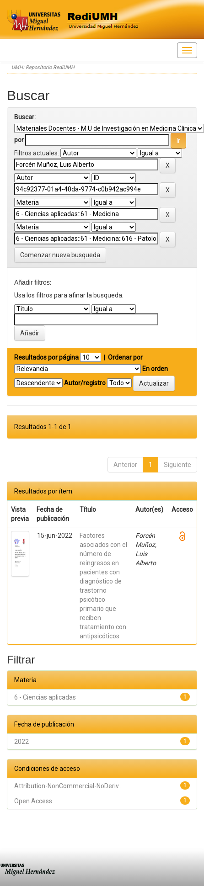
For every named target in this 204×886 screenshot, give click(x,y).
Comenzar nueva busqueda (60, 255)
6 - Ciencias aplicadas (45, 697)
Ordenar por (125, 357)
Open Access (33, 801)
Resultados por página (46, 357)
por (19, 139)
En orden (155, 368)
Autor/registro (85, 383)
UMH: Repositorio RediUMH (43, 67)
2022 (21, 741)
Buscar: (25, 117)
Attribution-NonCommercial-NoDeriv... (68, 786)
